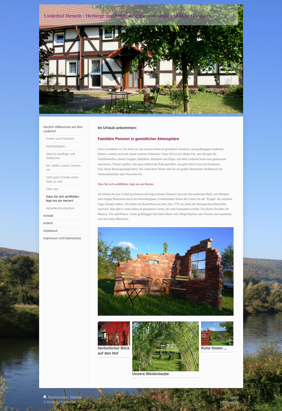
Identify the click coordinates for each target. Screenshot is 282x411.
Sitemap (76, 397)
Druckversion (55, 397)
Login (234, 397)
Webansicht (230, 402)
